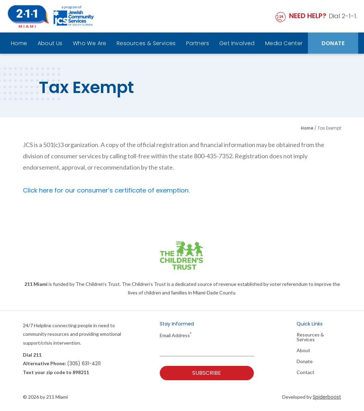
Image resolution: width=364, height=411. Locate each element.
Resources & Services (146, 43)
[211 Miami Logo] (51, 16)
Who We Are (89, 43)
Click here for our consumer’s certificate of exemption (105, 190)
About (303, 350)
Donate (333, 43)
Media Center (284, 43)
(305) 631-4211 (84, 363)
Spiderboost (327, 397)
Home (19, 43)
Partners (197, 43)
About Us (50, 43)
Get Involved (237, 43)
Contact (305, 372)
